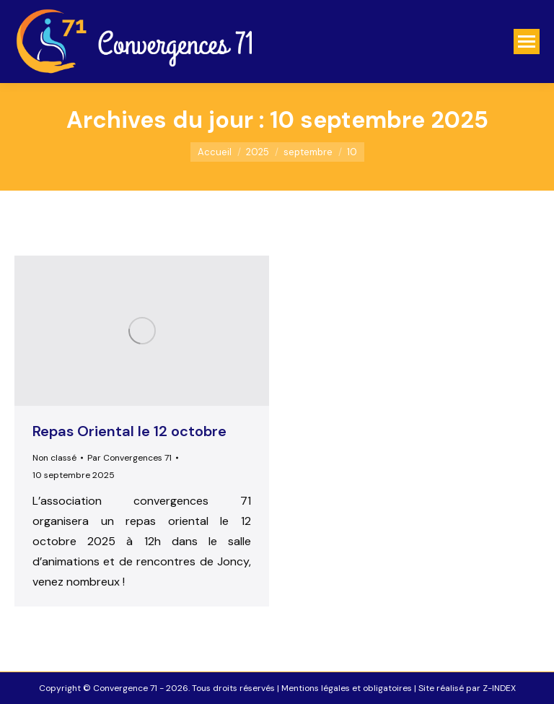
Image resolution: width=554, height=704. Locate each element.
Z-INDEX (499, 688)
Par (129, 458)
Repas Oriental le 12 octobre (129, 431)
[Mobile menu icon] (527, 41)
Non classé (54, 458)
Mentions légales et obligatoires (346, 688)
